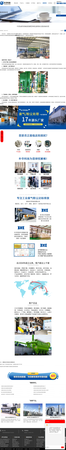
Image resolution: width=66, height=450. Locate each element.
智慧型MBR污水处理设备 (40, 440)
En (54, 3)
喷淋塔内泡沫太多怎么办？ (38, 394)
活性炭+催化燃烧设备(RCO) (5, 439)
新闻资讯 (45, 3)
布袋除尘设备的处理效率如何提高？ (7, 386)
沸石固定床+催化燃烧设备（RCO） (5, 440)
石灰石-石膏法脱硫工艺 (28, 440)
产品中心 (22, 3)
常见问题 (59, 13)
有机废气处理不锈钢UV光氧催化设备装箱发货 (9, 366)
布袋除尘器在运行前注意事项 (6, 390)
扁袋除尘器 (14, 440)
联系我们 (50, 3)
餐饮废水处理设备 (39, 443)
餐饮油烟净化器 (2, 443)
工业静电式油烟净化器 (4, 446)
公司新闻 (59, 15)
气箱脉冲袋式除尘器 (15, 446)
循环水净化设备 (39, 446)
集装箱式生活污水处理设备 (41, 439)
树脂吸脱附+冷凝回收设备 (4, 442)
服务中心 (39, 3)
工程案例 (27, 3)
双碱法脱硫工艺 (27, 442)
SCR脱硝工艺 (26, 439)
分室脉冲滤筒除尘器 (15, 443)
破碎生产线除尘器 (15, 442)
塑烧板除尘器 (14, 439)
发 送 (62, 447)
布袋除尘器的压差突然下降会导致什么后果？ (41, 390)
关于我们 (33, 3)
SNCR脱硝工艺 (27, 443)
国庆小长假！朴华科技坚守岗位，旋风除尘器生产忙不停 (11, 364)
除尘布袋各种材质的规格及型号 (6, 392)
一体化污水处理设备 (39, 442)
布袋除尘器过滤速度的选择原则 (6, 388)
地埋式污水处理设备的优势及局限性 (39, 392)
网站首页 (16, 3)
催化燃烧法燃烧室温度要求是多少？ (39, 386)
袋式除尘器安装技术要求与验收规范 (39, 388)
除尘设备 (11, 62)
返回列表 (62, 30)
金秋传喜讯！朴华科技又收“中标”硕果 (7, 394)
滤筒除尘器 (17, 35)
